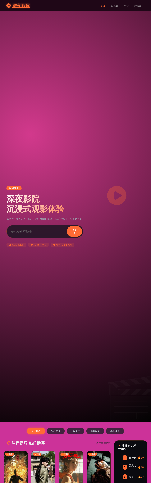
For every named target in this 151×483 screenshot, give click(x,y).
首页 (102, 5)
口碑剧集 (75, 431)
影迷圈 (138, 5)
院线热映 (55, 431)
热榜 (126, 5)
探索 (74, 231)
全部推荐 (36, 431)
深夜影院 (18, 5)
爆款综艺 (95, 431)
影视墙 (114, 5)
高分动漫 (115, 431)
